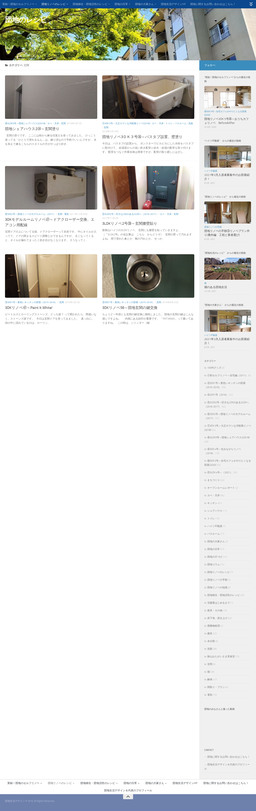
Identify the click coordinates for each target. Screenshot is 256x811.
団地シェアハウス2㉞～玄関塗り (32, 129)
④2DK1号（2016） (217, 394)
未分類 (211, 641)
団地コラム (213, 564)
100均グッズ (214, 367)
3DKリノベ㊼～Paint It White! (28, 308)
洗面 (190, 123)
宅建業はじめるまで (218, 602)
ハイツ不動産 (210, 171)
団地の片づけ (214, 556)
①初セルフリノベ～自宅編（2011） (227, 375)
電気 (66, 214)
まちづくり (213, 480)
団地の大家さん (144, 4)
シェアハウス (214, 510)
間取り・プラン (216, 687)
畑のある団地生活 (215, 287)
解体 (209, 679)
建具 (209, 633)
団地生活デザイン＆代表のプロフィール (227, 766)
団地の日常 (121, 4)
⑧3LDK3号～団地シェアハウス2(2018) (25, 123)
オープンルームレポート (221, 487)
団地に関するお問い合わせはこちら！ (213, 4)
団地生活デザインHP (173, 4)
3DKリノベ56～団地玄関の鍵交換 (129, 308)
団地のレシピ (26, 20)
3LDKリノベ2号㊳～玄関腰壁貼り (129, 223)
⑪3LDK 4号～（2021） (219, 472)
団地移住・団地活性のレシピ (90, 4)
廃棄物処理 (213, 625)
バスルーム (180, 123)
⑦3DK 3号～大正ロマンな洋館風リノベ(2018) (126, 123)
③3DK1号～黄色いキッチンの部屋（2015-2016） (31, 302)
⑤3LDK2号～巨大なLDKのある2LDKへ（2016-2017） (130, 214)
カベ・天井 (53, 123)
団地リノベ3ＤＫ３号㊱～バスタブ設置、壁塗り (142, 137)
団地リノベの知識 (217, 587)
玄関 (63, 123)
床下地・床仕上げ (217, 618)
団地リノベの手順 (213, 227)
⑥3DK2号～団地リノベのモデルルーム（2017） (30, 214)
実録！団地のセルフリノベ (18, 4)
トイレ (169, 123)
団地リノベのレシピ (54, 4)
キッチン (212, 503)
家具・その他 (214, 610)
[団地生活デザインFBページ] (244, 65)
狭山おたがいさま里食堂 (221, 656)
